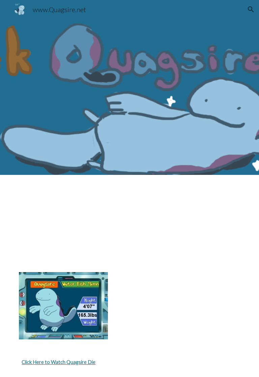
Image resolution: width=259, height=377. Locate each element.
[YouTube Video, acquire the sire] (72, 219)
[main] (129, 362)
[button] (251, 9)
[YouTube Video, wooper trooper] (186, 219)
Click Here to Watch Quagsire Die (58, 362)
